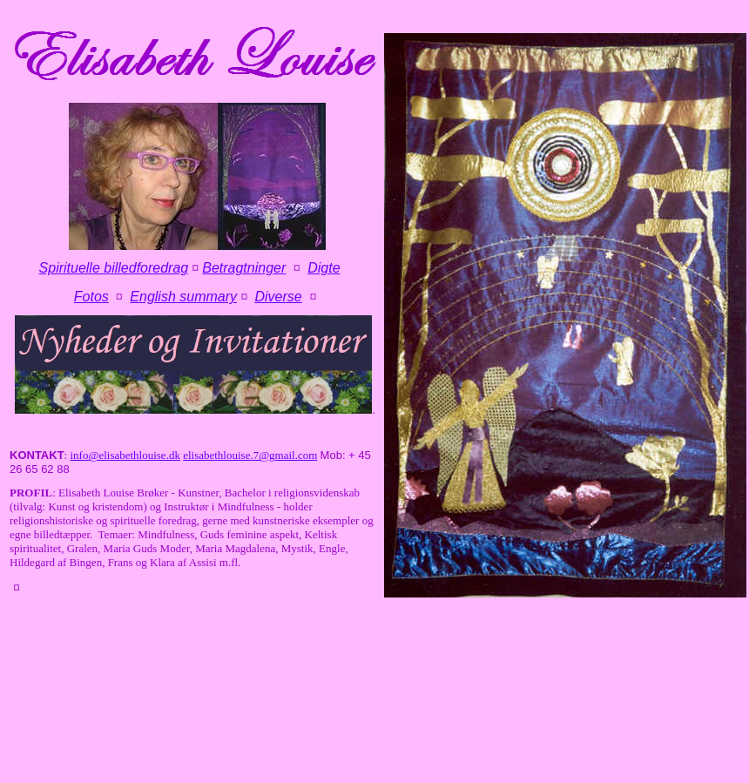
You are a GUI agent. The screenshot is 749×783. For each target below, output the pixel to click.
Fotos (91, 296)
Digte (323, 267)
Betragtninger (244, 267)
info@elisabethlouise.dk (124, 455)
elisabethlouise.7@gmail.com (250, 455)
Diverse (277, 296)
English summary (183, 296)
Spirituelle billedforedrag (114, 267)
